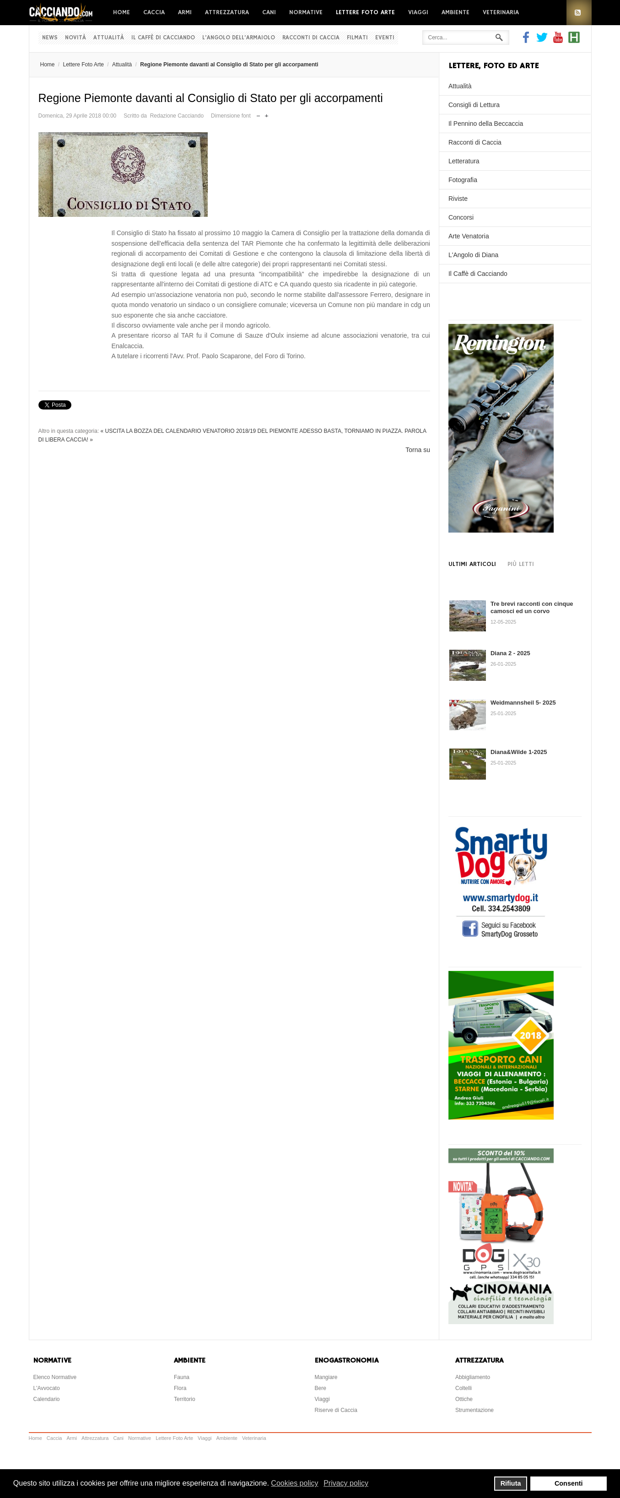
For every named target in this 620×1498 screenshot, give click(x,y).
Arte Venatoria (468, 236)
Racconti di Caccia (311, 38)
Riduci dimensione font (258, 113)
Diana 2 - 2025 (510, 653)
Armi (185, 12)
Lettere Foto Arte (365, 12)
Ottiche (464, 1399)
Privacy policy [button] (345, 1483)
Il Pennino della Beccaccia (485, 123)
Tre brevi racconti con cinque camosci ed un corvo (532, 607)
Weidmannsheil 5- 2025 (523, 702)
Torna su (417, 449)
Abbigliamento (472, 1377)
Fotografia (462, 179)
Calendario (46, 1399)
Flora (180, 1388)
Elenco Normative (55, 1377)
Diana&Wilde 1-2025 (519, 752)
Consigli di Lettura (474, 104)
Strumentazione (474, 1410)
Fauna (181, 1377)
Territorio (184, 1399)
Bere (320, 1388)
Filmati (357, 38)
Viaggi (418, 12)
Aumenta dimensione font (266, 113)
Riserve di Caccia (336, 1410)
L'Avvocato (46, 1388)
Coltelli (463, 1388)
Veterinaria (501, 12)
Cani (269, 12)
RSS (579, 12)
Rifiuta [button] (511, 1483)
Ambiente (455, 12)
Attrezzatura (227, 12)
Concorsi (461, 217)
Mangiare (326, 1377)
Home (121, 12)
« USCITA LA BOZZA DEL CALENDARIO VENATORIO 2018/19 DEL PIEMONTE (199, 431)
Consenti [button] (569, 1483)
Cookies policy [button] (294, 1483)
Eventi (384, 38)
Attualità (108, 38)
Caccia (154, 12)
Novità (75, 38)
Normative (306, 12)
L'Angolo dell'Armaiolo (238, 38)
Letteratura (464, 161)
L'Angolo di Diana (473, 255)
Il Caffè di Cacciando (163, 38)
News (50, 38)
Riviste (458, 198)
